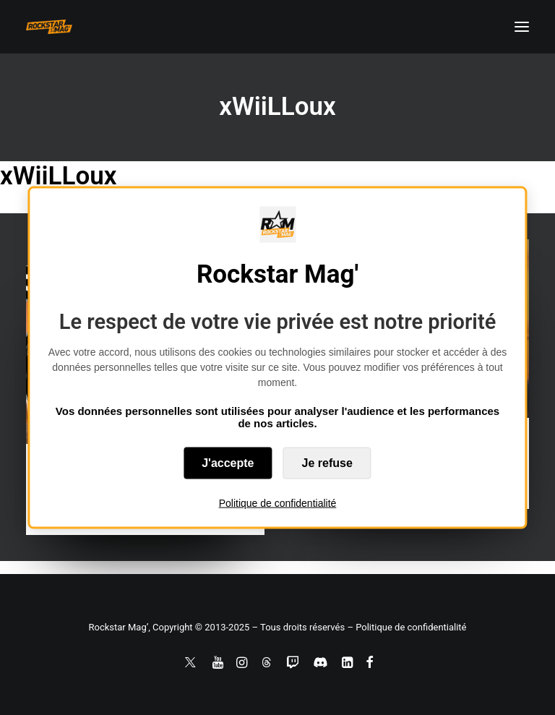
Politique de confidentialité (278, 503)
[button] (522, 26)
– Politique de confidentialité (406, 627)
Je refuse (327, 463)
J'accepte (228, 463)
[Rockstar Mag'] (49, 27)
